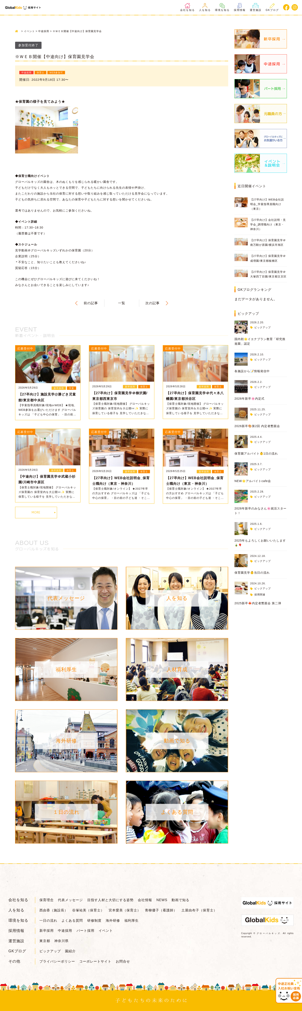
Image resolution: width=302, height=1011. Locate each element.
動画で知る (180, 900)
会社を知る (187, 7)
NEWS (161, 900)
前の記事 (91, 303)
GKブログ (272, 7)
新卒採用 (46, 930)
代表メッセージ (70, 900)
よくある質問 (72, 920)
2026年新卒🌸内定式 (249, 398)
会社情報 (145, 900)
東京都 (44, 941)
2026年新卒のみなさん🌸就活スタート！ (260, 511)
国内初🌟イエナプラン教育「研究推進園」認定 (259, 341)
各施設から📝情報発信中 (252, 371)
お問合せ (123, 961)
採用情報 (240, 7)
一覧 (121, 303)
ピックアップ (262, 327)
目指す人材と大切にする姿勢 (110, 900)
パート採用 (85, 930)
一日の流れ (48, 920)
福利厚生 (131, 920)
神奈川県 (61, 941)
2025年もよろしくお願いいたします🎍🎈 (260, 543)
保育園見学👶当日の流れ (252, 572)
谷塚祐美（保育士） (88, 910)
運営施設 (256, 7)
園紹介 (70, 951)
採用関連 (259, 594)
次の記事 (152, 303)
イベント (106, 930)
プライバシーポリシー (57, 961)
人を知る (205, 7)
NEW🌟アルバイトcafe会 (252, 481)
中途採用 (65, 930)
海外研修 (113, 920)
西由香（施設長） (53, 910)
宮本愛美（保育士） (125, 910)
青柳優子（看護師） (161, 910)
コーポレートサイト (95, 961)
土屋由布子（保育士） (199, 910)
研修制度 (94, 920)
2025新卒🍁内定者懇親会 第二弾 (257, 603)
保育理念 (46, 900)
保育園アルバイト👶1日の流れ (256, 453)
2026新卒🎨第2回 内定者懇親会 (257, 426)
